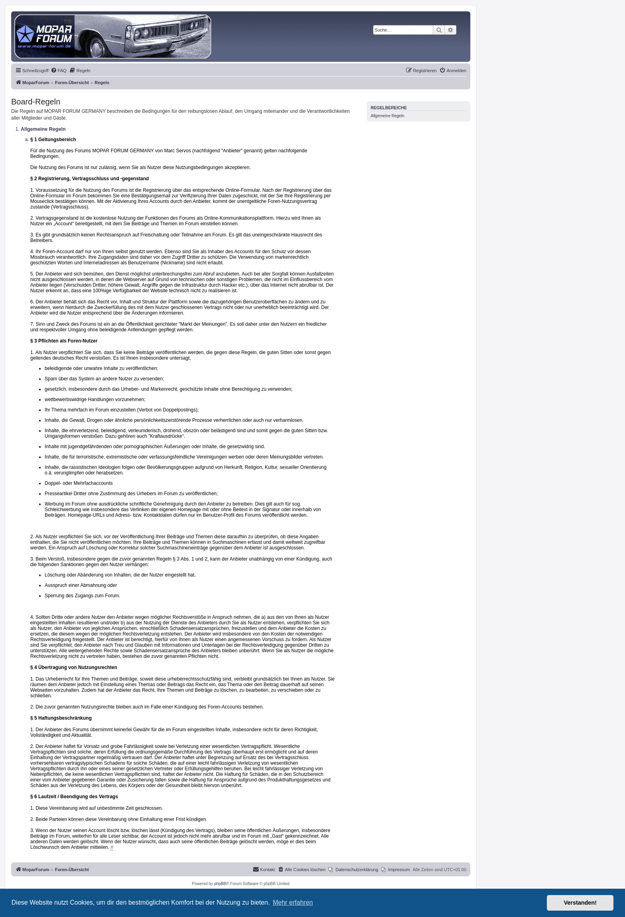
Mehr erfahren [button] (293, 902)
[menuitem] (59, 70)
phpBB (220, 884)
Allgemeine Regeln (387, 116)
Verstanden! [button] (580, 902)
